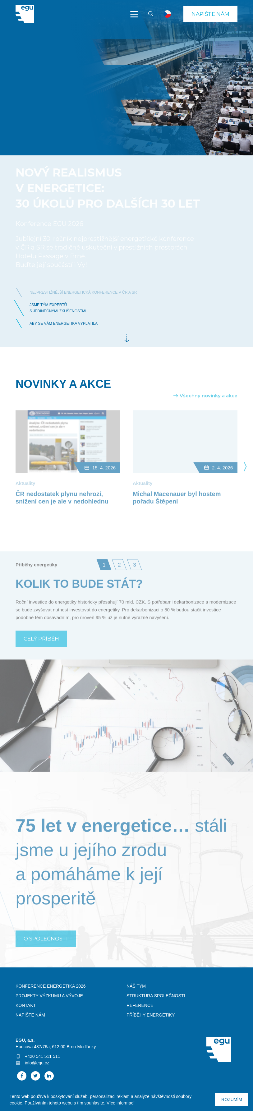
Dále (126, 338)
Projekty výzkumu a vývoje (49, 995)
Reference (139, 1005)
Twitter (35, 1076)
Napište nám (210, 14)
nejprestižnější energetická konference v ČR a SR (83, 292)
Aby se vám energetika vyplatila (64, 323)
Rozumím (231, 1099)
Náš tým (136, 986)
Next (245, 477)
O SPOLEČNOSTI (46, 950)
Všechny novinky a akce (208, 407)
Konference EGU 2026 (49, 223)
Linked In (49, 1076)
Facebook (21, 1076)
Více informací (120, 1102)
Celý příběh (41, 650)
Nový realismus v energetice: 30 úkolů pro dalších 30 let (108, 188)
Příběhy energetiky (150, 1014)
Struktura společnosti (155, 995)
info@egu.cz (37, 1062)
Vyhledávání (148, 14)
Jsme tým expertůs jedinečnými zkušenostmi (58, 308)
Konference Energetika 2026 (51, 986)
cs (167, 14)
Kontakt (26, 1005)
